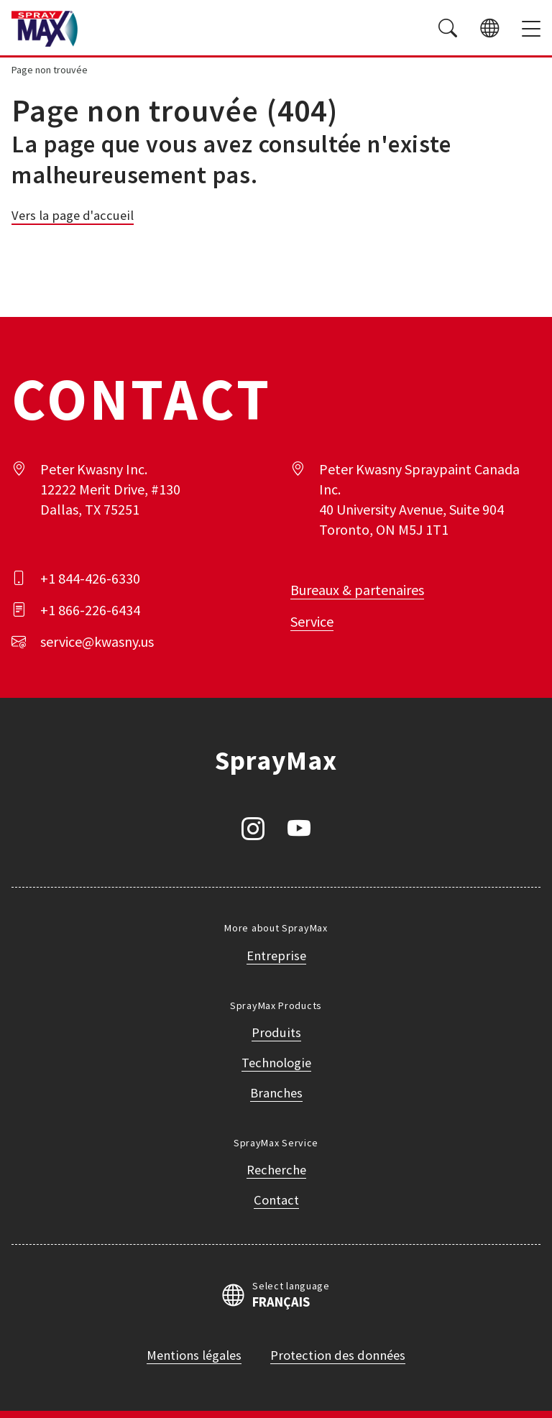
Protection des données (337, 1355)
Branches (276, 1093)
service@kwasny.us (97, 641)
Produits (276, 1032)
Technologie (276, 1062)
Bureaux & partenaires (357, 590)
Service (312, 621)
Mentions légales (194, 1355)
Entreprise (276, 955)
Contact (276, 1200)
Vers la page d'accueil (73, 215)
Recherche (276, 1169)
